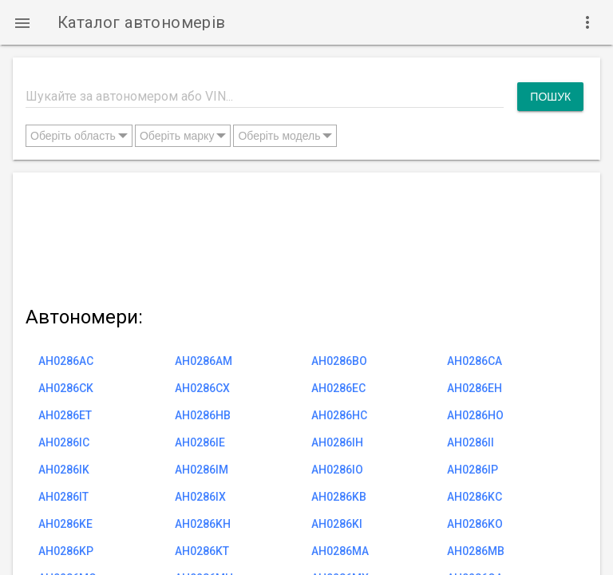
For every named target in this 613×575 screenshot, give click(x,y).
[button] (22, 22)
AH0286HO (475, 415)
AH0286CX (202, 388)
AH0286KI (336, 524)
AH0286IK (63, 469)
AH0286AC (65, 361)
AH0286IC (63, 442)
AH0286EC (338, 388)
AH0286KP (65, 551)
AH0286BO (339, 361)
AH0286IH (337, 442)
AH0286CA (474, 361)
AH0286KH (203, 524)
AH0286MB (475, 551)
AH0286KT (202, 551)
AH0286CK (65, 388)
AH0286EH (474, 388)
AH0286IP (472, 469)
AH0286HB (203, 415)
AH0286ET (65, 415)
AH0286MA (340, 551)
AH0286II (470, 442)
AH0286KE (65, 524)
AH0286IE (200, 442)
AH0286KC (474, 496)
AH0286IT (63, 496)
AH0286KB (338, 496)
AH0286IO (337, 469)
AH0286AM (203, 361)
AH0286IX (200, 496)
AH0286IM (201, 469)
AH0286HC (339, 415)
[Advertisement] (304, 236)
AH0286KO (475, 524)
